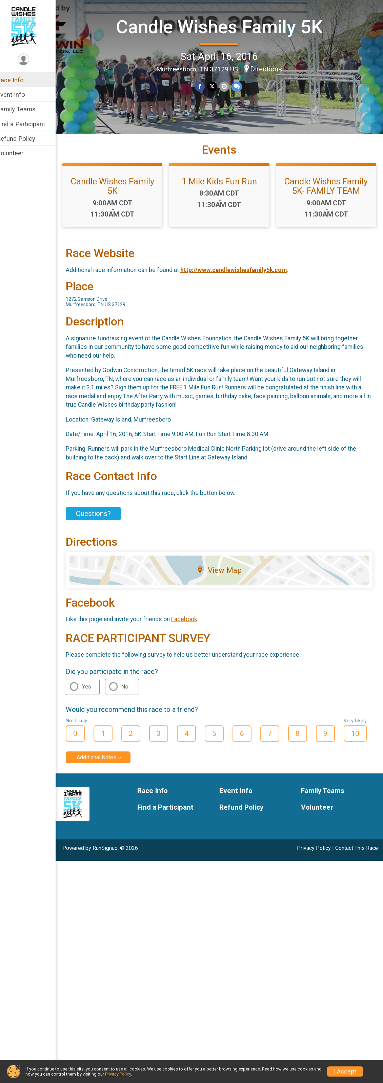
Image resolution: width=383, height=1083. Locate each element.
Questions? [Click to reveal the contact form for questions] (102, 525)
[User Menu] (32, 59)
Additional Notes (105, 769)
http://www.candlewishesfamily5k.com (242, 281)
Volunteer (18, 153)
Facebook (193, 631)
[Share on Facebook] (204, 86)
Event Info (19, 94)
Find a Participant (29, 124)
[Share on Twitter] (216, 86)
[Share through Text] (240, 86)
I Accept (345, 1071)
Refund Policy (24, 138)
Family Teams (24, 109)
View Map (223, 581)
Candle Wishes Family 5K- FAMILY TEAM (327, 198)
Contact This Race (356, 860)
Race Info (19, 80)
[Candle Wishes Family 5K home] (32, 26)
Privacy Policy (314, 860)
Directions (271, 68)
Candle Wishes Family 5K (223, 26)
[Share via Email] (228, 86)
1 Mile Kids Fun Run (223, 193)
